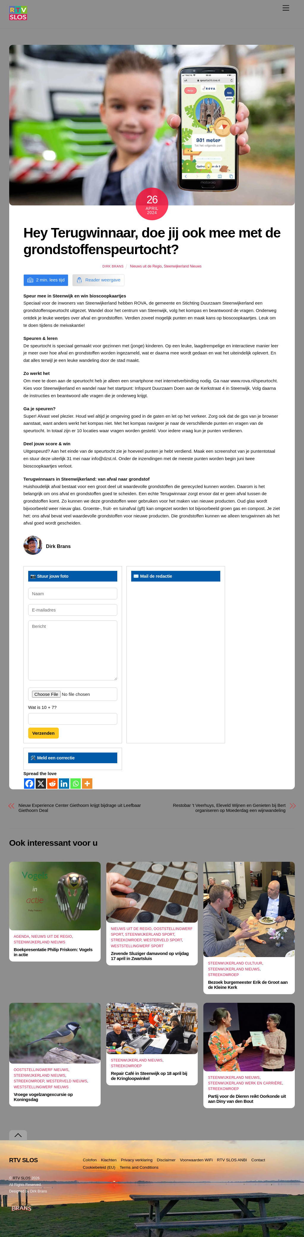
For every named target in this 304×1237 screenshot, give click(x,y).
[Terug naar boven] (18, 1135)
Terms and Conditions (139, 1167)
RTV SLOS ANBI (232, 1160)
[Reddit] (52, 783)
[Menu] (286, 8)
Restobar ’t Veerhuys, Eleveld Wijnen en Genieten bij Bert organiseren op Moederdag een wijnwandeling (229, 808)
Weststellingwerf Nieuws (41, 1087)
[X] (41, 783)
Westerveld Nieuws (66, 1081)
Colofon (90, 1160)
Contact (258, 1160)
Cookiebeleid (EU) (99, 1167)
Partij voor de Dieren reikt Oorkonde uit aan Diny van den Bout (247, 1099)
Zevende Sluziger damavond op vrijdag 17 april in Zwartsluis (150, 956)
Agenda (21, 937)
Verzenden (43, 733)
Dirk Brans (113, 266)
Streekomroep (126, 940)
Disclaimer (166, 1160)
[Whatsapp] (75, 783)
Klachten (109, 1160)
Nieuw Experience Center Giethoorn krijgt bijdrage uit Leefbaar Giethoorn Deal (79, 808)
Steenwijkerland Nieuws (182, 266)
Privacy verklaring (137, 1160)
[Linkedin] (64, 783)
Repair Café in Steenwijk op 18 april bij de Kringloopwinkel (149, 1076)
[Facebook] (29, 783)
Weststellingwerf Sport (137, 946)
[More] (87, 783)
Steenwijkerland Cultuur (235, 963)
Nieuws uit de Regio (146, 266)
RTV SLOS (22, 1178)
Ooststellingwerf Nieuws (41, 1070)
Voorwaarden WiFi (196, 1160)
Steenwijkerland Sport (150, 934)
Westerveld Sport (162, 940)
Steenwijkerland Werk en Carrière (245, 1083)
